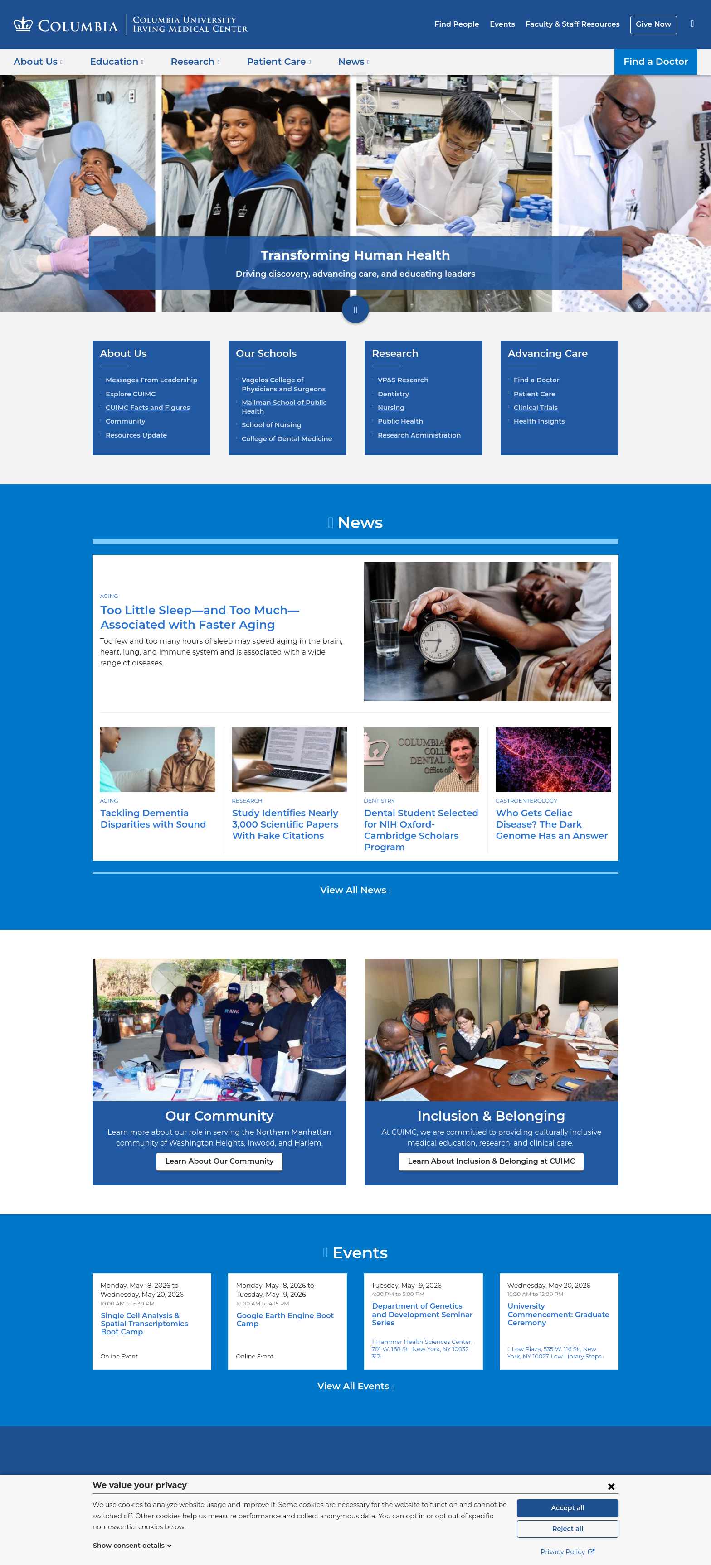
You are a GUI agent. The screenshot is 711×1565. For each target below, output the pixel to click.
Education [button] (113, 62)
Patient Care (533, 394)
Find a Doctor (658, 62)
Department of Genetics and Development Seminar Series (422, 1299)
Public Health (398, 421)
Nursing (390, 407)
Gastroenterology (526, 800)
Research (247, 800)
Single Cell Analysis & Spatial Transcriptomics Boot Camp (151, 1308)
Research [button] (189, 62)
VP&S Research (402, 380)
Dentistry (392, 394)
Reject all (567, 1528)
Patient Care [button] (269, 62)
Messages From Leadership (149, 380)
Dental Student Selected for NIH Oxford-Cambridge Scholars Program (420, 824)
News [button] (340, 62)
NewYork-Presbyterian (421, 1436)
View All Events (354, 1361)
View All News (354, 879)
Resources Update (134, 435)
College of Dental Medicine (283, 439)
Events (509, 24)
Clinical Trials (535, 407)
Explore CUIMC (129, 394)
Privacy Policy (567, 1551)
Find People (466, 24)
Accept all (567, 1508)
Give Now (654, 24)
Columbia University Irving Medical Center (298, 1430)
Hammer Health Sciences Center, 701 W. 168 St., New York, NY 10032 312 (423, 1327)
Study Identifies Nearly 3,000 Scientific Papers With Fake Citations (281, 824)
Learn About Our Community (219, 1150)
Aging (108, 601)
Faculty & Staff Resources (577, 24)
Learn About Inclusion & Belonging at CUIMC (492, 1150)
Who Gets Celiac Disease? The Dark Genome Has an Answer (553, 824)
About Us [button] (38, 62)
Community (123, 421)
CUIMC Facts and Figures (145, 407)
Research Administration (416, 435)
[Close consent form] (611, 1486)
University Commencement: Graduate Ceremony (556, 1299)
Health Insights (537, 421)
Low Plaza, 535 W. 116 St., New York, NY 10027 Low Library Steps (558, 1327)
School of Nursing (270, 425)
